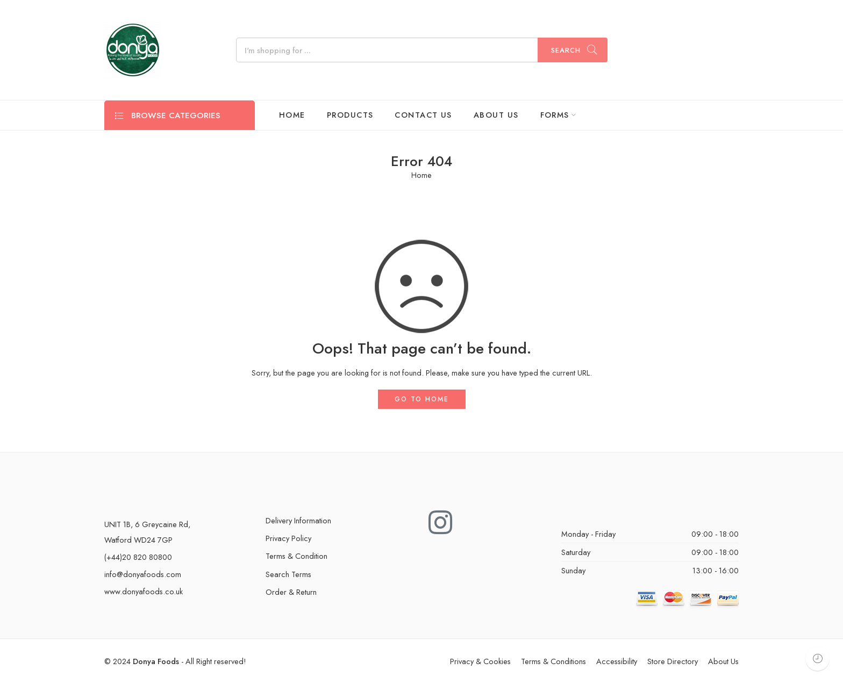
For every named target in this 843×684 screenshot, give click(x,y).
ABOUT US (496, 114)
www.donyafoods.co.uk (143, 591)
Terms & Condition (296, 555)
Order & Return (291, 591)
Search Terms (288, 574)
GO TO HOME (422, 399)
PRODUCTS (350, 114)
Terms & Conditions (553, 661)
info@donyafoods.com (142, 574)
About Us (723, 661)
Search (566, 50)
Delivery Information (298, 520)
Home (421, 175)
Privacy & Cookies (480, 661)
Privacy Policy (288, 538)
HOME (292, 114)
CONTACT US (423, 114)
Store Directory (672, 661)
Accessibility (616, 661)
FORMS (554, 114)
